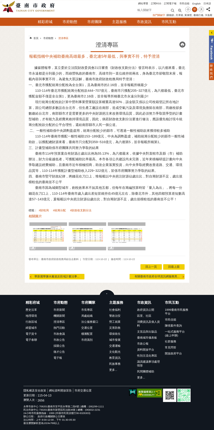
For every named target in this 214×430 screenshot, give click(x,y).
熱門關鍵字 (159, 15)
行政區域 (31, 321)
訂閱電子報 (170, 3)
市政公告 (59, 339)
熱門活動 (59, 327)
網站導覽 (143, 3)
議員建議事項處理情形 (148, 363)
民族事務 (115, 363)
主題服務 (119, 22)
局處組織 (87, 315)
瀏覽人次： (30, 400)
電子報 (58, 357)
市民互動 (169, 22)
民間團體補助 (145, 371)
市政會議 (59, 333)
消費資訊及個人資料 (148, 323)
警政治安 (115, 315)
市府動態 (70, 22)
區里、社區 (144, 315)
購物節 (170, 15)
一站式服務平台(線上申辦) (175, 333)
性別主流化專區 (147, 355)
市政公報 (142, 343)
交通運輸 (115, 345)
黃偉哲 (188, 15)
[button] (48, 236)
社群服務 (170, 341)
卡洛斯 (208, 15)
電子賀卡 (31, 333)
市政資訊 (144, 22)
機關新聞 (59, 315)
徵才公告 (59, 351)
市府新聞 (59, 309)
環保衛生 (115, 333)
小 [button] (188, 9)
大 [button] (201, 9)
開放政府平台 (173, 353)
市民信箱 (184, 3)
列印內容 (182, 45)
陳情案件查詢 (173, 325)
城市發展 (115, 339)
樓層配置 (87, 333)
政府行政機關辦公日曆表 (51, 416)
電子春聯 (31, 339)
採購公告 (59, 345)
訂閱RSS (156, 3)
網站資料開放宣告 (60, 390)
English (196, 3)
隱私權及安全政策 (34, 390)
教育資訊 (115, 357)
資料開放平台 (145, 349)
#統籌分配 (59, 210)
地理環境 (31, 315)
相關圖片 (35, 216)
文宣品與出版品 (147, 331)
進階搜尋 (179, 10)
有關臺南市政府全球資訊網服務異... (157, 276)
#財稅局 (44, 210)
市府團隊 (94, 22)
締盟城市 (31, 327)
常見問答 (170, 347)
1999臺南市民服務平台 (176, 311)
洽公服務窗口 (89, 321)
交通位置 (87, 327)
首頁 (35, 38)
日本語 (207, 3)
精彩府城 (45, 22)
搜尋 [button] (173, 10)
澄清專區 (63, 38)
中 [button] (194, 9)
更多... (113, 369)
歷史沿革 (31, 309)
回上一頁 (151, 266)
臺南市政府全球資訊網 (29, 7)
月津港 (179, 15)
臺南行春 (198, 15)
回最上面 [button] (174, 266)
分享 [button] (208, 7)
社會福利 (115, 309)
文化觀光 (115, 351)
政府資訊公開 (145, 309)
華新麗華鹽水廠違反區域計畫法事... (56, 276)
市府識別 (87, 339)
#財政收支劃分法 (80, 210)
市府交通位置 (83, 390)
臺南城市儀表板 (147, 337)
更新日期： (30, 395)
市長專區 (87, 309)
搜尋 (139, 9)
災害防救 (115, 327)
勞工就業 (115, 321)
